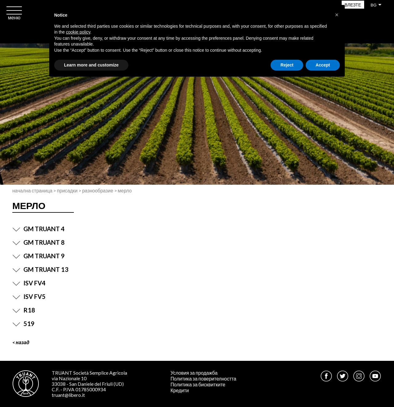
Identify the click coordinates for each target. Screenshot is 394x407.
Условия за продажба (194, 373)
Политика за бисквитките (198, 384)
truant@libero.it (68, 395)
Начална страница (32, 190)
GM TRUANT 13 (40, 269)
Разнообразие (97, 190)
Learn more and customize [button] (91, 64)
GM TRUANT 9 (38, 256)
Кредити (180, 390)
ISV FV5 (29, 296)
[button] (337, 15)
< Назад (20, 342)
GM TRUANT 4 (38, 228)
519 (23, 323)
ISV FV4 (29, 283)
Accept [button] (323, 64)
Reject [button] (286, 64)
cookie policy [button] (78, 32)
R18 (23, 310)
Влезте (353, 4)
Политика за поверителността (203, 378)
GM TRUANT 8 (38, 242)
